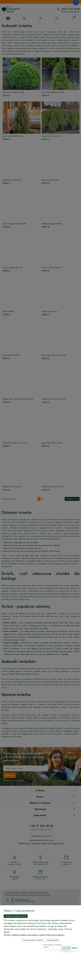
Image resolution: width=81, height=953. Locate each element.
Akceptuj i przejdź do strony (15, 916)
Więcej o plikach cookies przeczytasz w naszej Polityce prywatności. (34, 934)
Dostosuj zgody (52, 940)
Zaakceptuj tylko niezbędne (33, 940)
